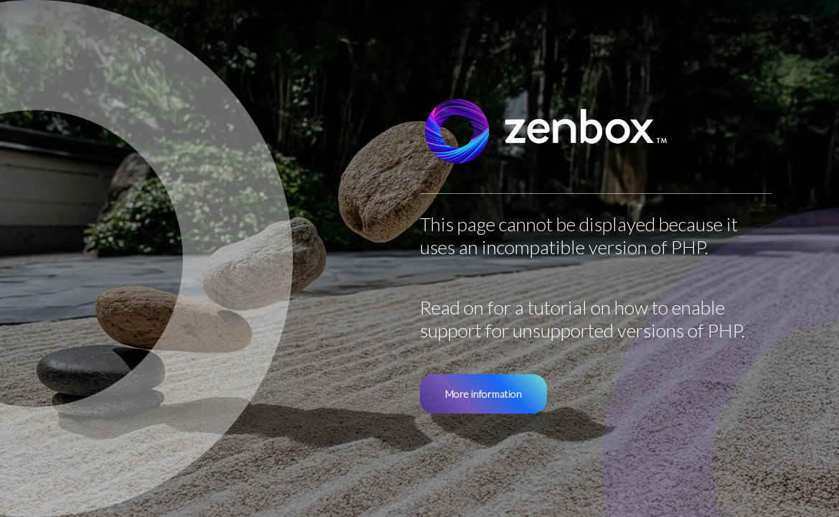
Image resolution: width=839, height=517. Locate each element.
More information (483, 394)
